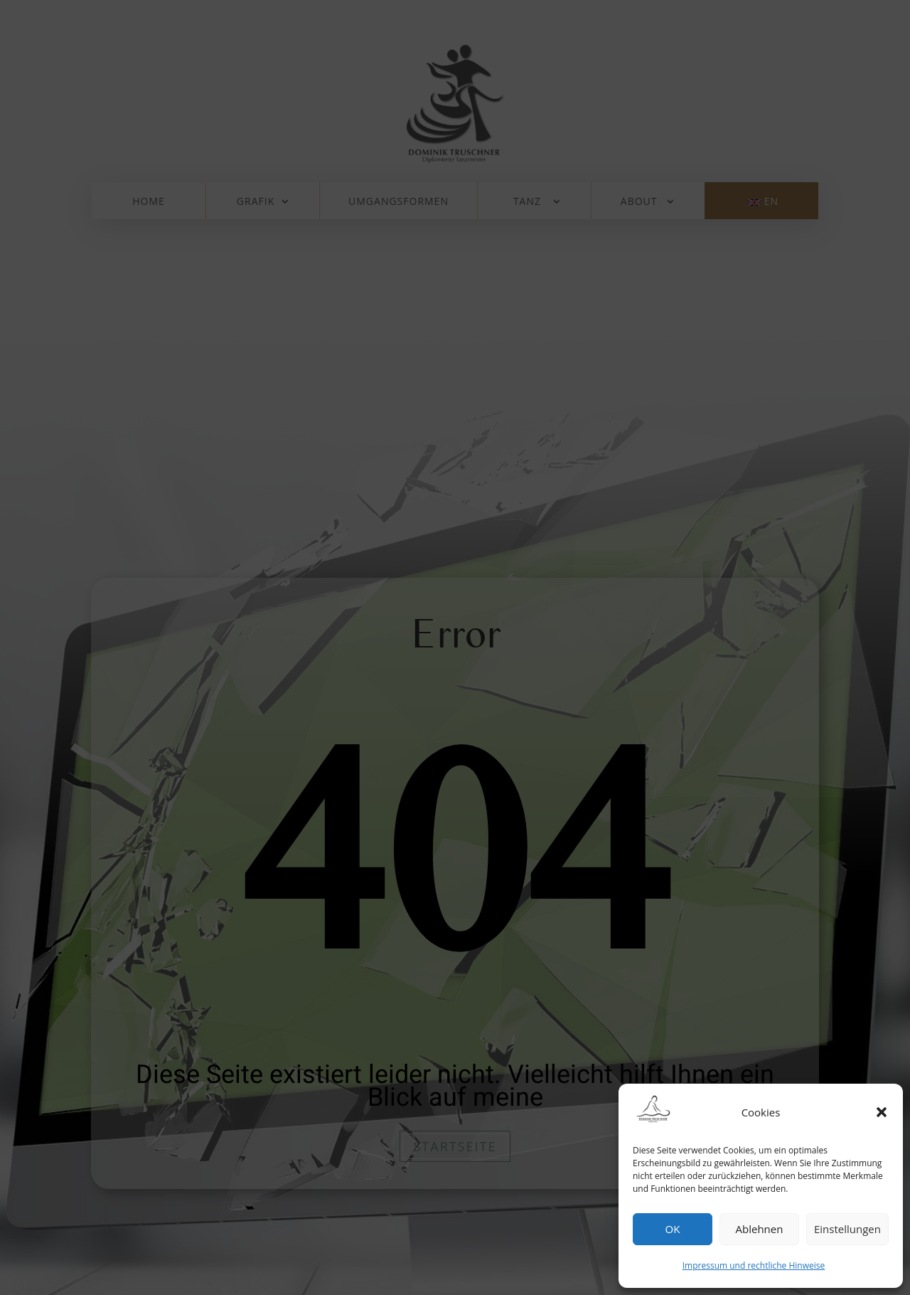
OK (672, 1229)
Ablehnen (759, 1229)
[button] (881, 1112)
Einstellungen (847, 1229)
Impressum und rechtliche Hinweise (753, 1265)
